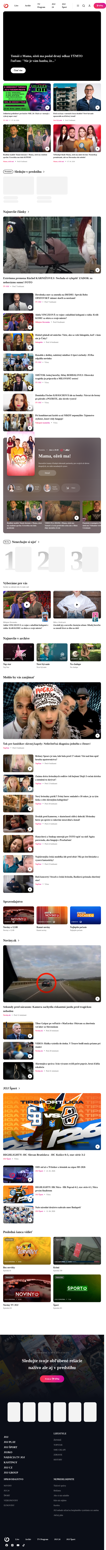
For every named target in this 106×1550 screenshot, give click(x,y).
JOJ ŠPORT (12, 1449)
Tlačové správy (60, 1493)
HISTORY (58, 1460)
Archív (28, 6)
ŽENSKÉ (57, 1440)
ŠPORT (7, 1503)
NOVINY (8, 1493)
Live (16, 6)
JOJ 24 (53, 5)
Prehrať (52, 1378)
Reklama (57, 1498)
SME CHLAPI (60, 1450)
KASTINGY (12, 1467)
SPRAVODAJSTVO (13, 1486)
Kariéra (57, 1513)
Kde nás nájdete (60, 1508)
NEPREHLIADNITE (64, 1486)
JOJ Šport (64, 5)
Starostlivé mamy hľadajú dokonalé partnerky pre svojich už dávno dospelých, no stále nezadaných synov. (63, 464)
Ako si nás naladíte (61, 1503)
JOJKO (9, 1455)
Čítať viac (18, 70)
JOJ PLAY (11, 1443)
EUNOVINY (9, 1513)
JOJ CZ (9, 1473)
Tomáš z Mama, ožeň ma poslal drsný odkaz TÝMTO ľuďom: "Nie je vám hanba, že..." (47, 58)
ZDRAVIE (58, 1455)
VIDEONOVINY (11, 1508)
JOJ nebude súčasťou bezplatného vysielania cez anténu (76, 1518)
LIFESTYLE (60, 1433)
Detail (47, 473)
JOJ (6, 1437)
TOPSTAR (58, 1445)
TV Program (41, 5)
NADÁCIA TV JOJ (17, 1461)
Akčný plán (58, 1522)
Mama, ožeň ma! (54, 455)
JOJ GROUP (13, 1479)
